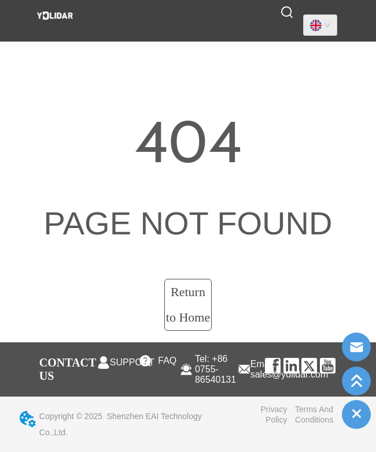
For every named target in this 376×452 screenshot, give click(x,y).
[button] (174, 26)
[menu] (174, 26)
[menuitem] (174, 26)
